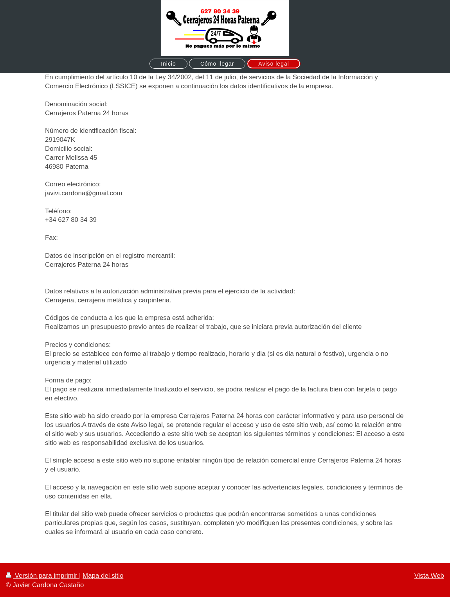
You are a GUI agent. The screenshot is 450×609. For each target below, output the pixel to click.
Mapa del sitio (103, 575)
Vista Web (429, 575)
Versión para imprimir (42, 575)
